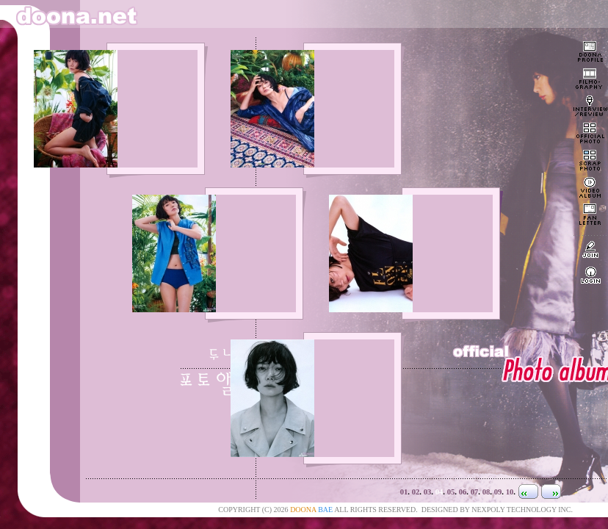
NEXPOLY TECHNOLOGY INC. (522, 509)
